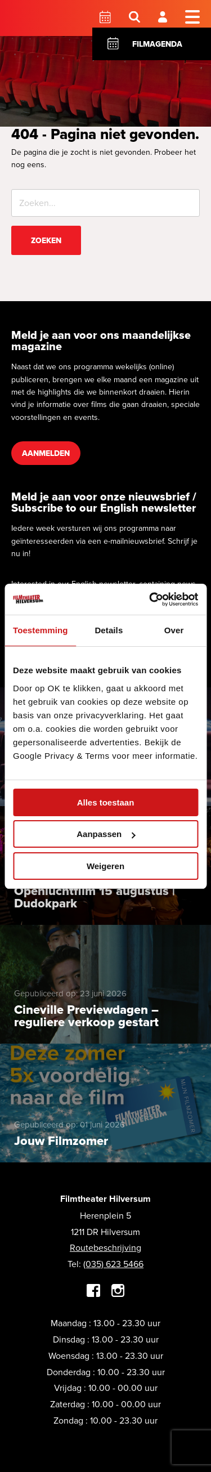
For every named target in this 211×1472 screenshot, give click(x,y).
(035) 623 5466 (113, 1264)
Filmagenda (157, 44)
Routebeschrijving (105, 1247)
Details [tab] (109, 630)
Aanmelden (46, 453)
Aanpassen (106, 834)
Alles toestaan (105, 802)
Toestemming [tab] (40, 630)
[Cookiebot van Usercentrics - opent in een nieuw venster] (150, 599)
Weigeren (105, 866)
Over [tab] (174, 630)
